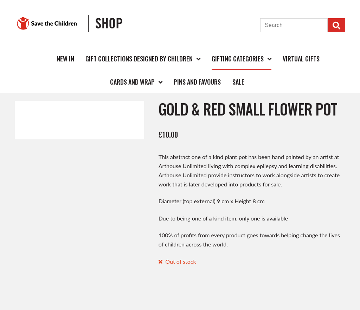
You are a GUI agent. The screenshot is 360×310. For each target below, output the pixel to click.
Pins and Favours (197, 81)
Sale (238, 81)
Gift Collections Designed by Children (139, 58)
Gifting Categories (238, 58)
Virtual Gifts (301, 58)
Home (39, 58)
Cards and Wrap (132, 81)
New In (65, 58)
